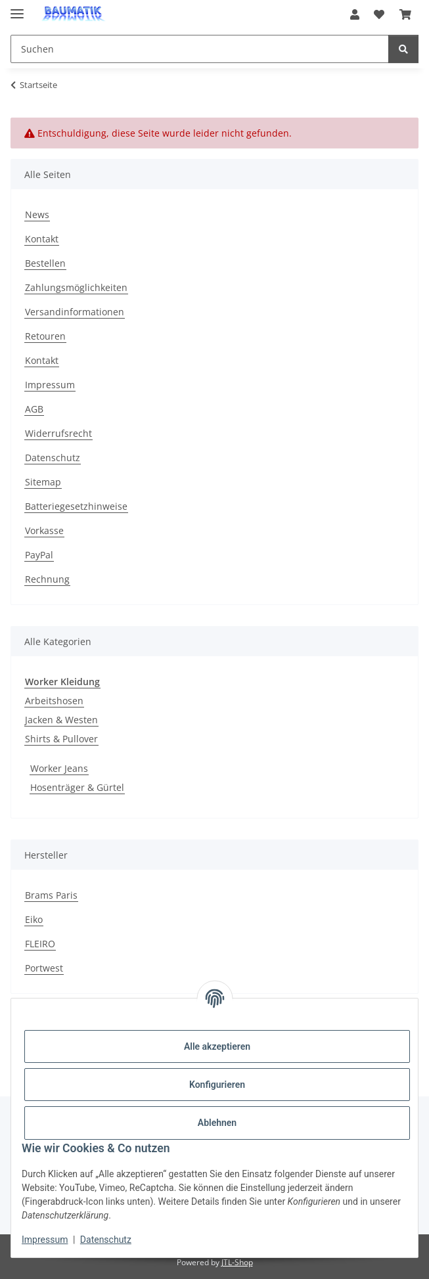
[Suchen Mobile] (200, 49)
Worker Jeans (59, 768)
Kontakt (41, 239)
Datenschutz (105, 1239)
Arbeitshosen (54, 700)
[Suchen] (403, 49)
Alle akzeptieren (217, 1046)
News (37, 214)
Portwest (44, 968)
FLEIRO (40, 943)
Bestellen (45, 263)
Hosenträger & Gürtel (77, 787)
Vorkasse (44, 530)
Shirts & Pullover (61, 738)
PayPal (39, 555)
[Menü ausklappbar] (17, 8)
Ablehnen (217, 1122)
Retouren (45, 336)
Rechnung (47, 579)
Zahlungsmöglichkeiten (76, 287)
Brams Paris (51, 895)
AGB (34, 409)
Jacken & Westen (61, 719)
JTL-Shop (237, 1262)
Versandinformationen (74, 311)
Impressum (45, 1239)
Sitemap (43, 482)
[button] (355, 14)
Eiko (34, 919)
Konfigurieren (217, 1084)
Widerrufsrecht (58, 433)
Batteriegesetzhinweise (76, 506)
